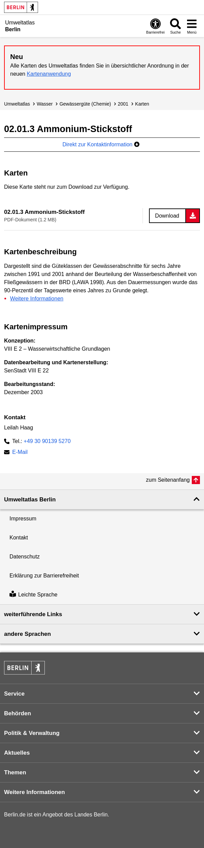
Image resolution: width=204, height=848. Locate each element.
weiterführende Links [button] (33, 614)
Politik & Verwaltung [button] (31, 733)
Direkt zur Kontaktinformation (101, 144)
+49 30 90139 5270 (47, 441)
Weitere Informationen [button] (34, 792)
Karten (142, 104)
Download (167, 216)
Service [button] (14, 693)
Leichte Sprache (33, 594)
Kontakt (19, 537)
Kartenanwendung (49, 74)
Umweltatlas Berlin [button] (30, 499)
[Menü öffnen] (192, 26)
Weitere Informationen (36, 298)
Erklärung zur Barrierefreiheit (44, 575)
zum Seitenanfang (168, 480)
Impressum (23, 518)
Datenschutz (25, 556)
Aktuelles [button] (17, 753)
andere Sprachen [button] (27, 634)
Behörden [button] (17, 713)
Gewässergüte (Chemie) (85, 104)
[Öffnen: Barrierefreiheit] (155, 26)
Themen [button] (15, 772)
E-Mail (19, 452)
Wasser (45, 104)
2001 (123, 104)
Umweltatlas (17, 104)
